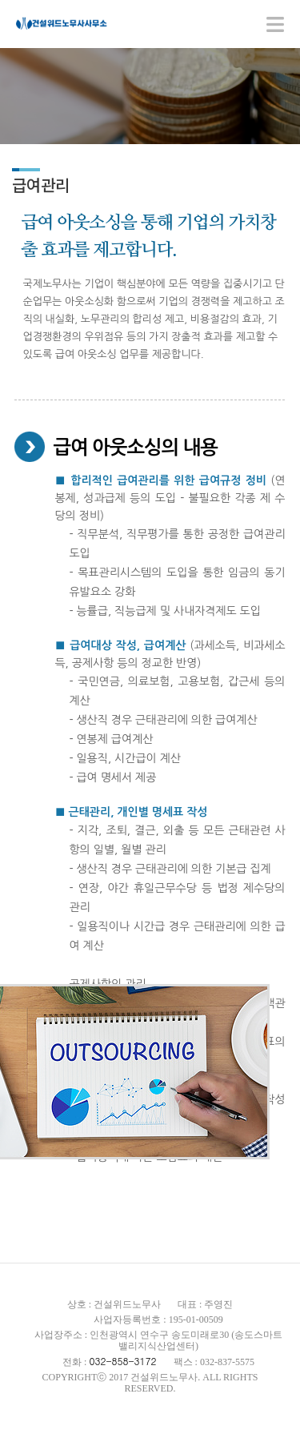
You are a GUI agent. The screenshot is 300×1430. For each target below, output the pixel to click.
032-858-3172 (122, 1361)
